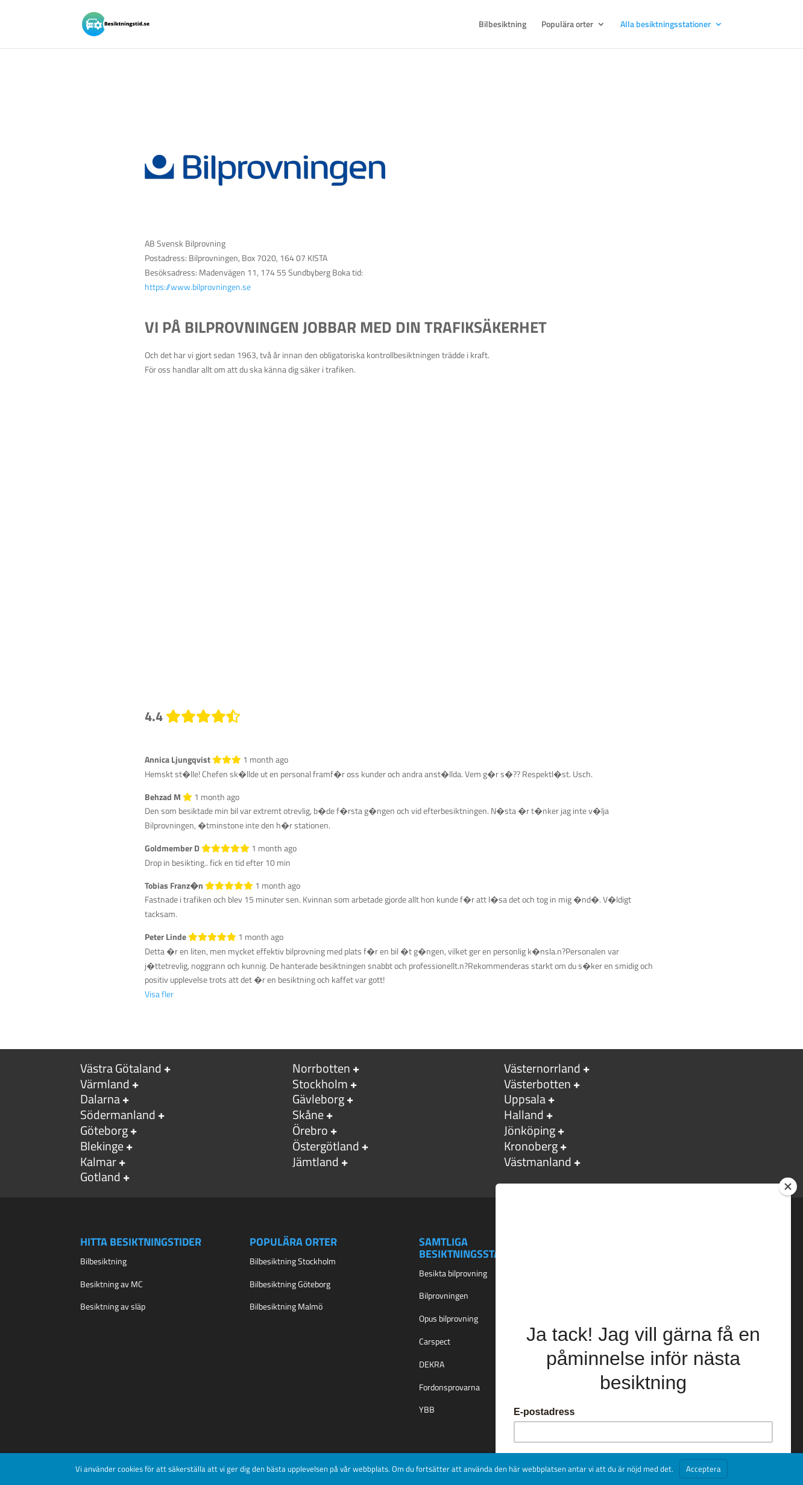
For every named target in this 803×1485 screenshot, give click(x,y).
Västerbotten (537, 1083)
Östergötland (325, 1146)
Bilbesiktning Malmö (286, 1306)
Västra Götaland (121, 1068)
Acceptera (703, 1469)
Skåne (308, 1114)
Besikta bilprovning (453, 1273)
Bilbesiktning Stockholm (293, 1261)
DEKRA (431, 1364)
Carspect (434, 1341)
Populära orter (567, 25)
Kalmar (98, 1161)
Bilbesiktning (502, 25)
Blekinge (102, 1146)
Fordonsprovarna (449, 1387)
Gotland (100, 1176)
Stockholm (320, 1083)
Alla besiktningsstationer (665, 25)
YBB (427, 1409)
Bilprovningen (443, 1295)
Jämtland (315, 1161)
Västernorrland (542, 1068)
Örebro (310, 1130)
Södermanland (118, 1114)
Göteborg (104, 1130)
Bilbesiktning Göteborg (290, 1284)
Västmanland (538, 1161)
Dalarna (100, 1098)
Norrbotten (321, 1068)
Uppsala (525, 1098)
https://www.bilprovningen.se (198, 286)
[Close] (788, 1187)
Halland (524, 1114)
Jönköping (529, 1130)
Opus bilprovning (448, 1318)
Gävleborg (318, 1098)
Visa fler (159, 994)
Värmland (105, 1083)
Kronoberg (531, 1146)
